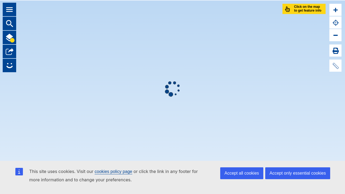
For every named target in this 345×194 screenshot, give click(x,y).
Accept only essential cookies (298, 173)
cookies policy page (113, 171)
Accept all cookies (242, 173)
